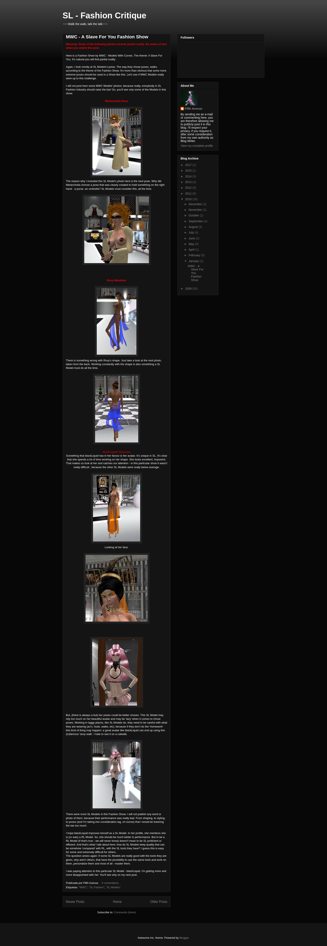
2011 (188, 193)
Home (117, 901)
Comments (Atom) (125, 912)
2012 (188, 187)
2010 (188, 199)
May (192, 244)
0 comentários (110, 882)
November (196, 209)
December (196, 204)
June (192, 238)
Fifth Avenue (193, 108)
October (194, 215)
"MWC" (83, 887)
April (192, 249)
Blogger (184, 937)
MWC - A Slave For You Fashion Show (107, 36)
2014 (188, 176)
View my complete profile (197, 145)
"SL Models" (113, 887)
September (196, 221)
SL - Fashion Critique (104, 15)
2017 (188, 165)
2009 (188, 288)
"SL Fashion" (96, 887)
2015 (188, 170)
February (195, 255)
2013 (188, 182)
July (192, 232)
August (193, 227)
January (194, 261)
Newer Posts (75, 901)
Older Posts (158, 901)
